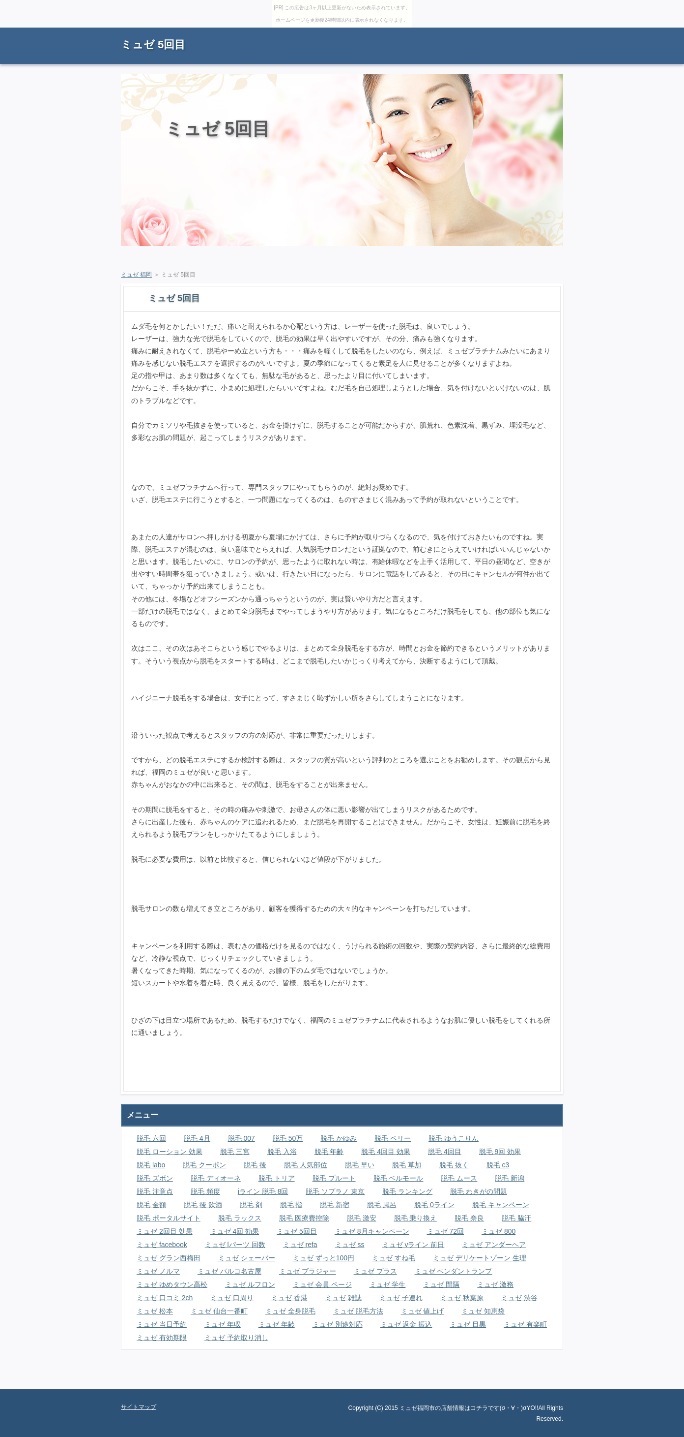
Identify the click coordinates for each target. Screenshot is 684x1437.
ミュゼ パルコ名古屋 (229, 1271)
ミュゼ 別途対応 (338, 1324)
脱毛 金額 (151, 1205)
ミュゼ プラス (375, 1271)
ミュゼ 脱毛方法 (358, 1311)
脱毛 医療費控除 (304, 1218)
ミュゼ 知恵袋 (483, 1311)
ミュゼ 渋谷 (519, 1298)
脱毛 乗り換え (415, 1218)
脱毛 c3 (498, 1165)
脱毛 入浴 (282, 1152)
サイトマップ (541, 32)
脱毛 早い (359, 1165)
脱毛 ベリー (392, 1138)
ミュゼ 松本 (155, 1311)
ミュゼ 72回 (445, 1231)
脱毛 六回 (151, 1138)
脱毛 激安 (361, 1218)
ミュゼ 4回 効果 (234, 1231)
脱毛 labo (151, 1165)
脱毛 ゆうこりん (453, 1138)
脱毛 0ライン (434, 1205)
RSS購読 (494, 32)
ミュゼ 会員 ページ (322, 1284)
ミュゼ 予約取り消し (236, 1338)
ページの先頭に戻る (528, 1382)
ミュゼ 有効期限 (162, 1338)
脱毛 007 (241, 1138)
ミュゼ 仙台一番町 (219, 1311)
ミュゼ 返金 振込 (406, 1324)
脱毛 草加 (407, 1165)
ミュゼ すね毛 (393, 1258)
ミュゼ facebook (162, 1245)
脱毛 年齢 (329, 1152)
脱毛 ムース (459, 1178)
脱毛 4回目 (444, 1152)
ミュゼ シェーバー (246, 1258)
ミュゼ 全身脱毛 (290, 1311)
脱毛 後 (255, 1165)
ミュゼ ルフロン (250, 1284)
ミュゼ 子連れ (401, 1298)
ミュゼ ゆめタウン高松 (172, 1284)
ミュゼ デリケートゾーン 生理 (479, 1258)
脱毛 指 (291, 1205)
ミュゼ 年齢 (276, 1324)
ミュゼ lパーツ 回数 (235, 1245)
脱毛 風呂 (382, 1205)
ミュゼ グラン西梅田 (168, 1258)
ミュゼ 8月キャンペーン (372, 1231)
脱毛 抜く (454, 1165)
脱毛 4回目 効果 (385, 1152)
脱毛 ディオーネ (216, 1178)
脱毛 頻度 (205, 1191)
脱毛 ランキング (407, 1191)
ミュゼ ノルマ (158, 1271)
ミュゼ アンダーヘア (494, 1245)
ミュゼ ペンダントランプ (453, 1271)
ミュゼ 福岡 (136, 274)
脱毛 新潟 (509, 1178)
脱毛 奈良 (469, 1218)
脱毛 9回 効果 (500, 1152)
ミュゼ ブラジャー (307, 1271)
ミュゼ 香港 (289, 1298)
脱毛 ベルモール (398, 1178)
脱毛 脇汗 (516, 1218)
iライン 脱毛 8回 (263, 1191)
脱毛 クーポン (204, 1165)
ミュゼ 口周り (232, 1298)
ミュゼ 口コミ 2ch (165, 1298)
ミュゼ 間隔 (441, 1284)
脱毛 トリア (276, 1178)
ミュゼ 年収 (222, 1324)
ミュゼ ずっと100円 (323, 1258)
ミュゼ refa (300, 1245)
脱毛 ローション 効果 (169, 1152)
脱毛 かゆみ (338, 1138)
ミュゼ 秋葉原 (462, 1298)
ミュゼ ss (350, 1245)
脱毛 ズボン (155, 1178)
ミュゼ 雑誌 (343, 1298)
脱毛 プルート (334, 1178)
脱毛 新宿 (334, 1205)
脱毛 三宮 (235, 1152)
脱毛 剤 (251, 1205)
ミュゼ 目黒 (468, 1324)
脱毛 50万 (288, 1138)
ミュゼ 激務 (495, 1284)
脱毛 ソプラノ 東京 (335, 1191)
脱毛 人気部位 (305, 1165)
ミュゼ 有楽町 (525, 1324)
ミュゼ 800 (498, 1231)
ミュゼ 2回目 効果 (165, 1231)
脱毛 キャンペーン (500, 1205)
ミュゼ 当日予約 (162, 1324)
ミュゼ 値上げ (422, 1311)
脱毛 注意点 (155, 1191)
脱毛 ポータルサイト (168, 1218)
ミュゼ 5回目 (153, 44)
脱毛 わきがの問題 (478, 1191)
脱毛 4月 (197, 1138)
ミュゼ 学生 (388, 1284)
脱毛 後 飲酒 (203, 1205)
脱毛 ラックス (239, 1218)
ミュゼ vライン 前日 (413, 1245)
